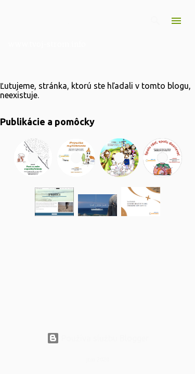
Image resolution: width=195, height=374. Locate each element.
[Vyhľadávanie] (155, 20)
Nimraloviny (58, 19)
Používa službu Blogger (98, 338)
